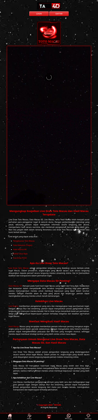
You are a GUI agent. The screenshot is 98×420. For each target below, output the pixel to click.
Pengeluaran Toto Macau (24, 241)
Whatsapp (68, 417)
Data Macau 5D (16, 286)
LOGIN (39, 14)
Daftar (29, 417)
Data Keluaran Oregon (22, 245)
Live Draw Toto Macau (19, 268)
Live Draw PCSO (20, 258)
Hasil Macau (14, 326)
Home (10, 417)
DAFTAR (58, 14)
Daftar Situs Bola (20, 253)
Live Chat (88, 417)
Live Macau (14, 306)
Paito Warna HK (20, 249)
